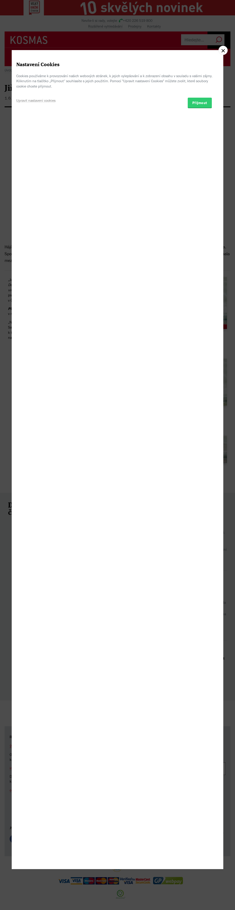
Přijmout (199, 481)
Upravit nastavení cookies (36, 478)
